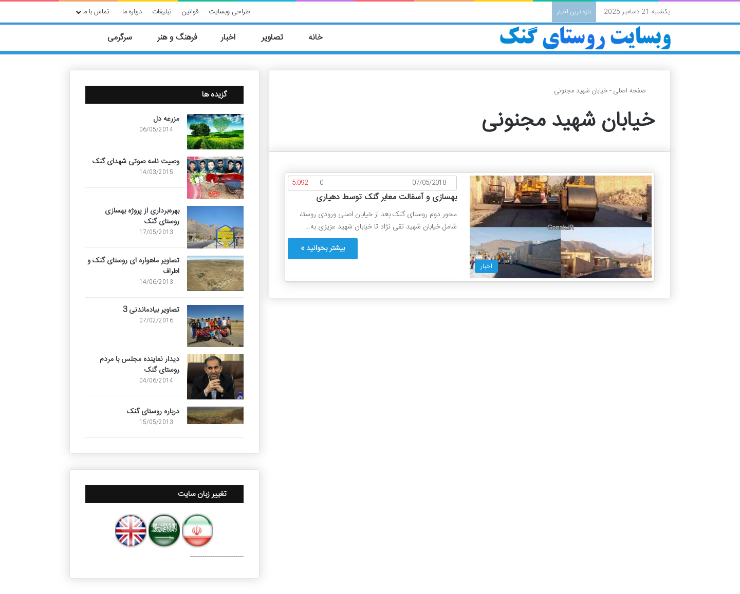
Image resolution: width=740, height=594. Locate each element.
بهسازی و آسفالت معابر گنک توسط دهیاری (386, 197)
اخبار (234, 38)
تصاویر (278, 38)
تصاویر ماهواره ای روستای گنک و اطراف (133, 266)
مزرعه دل (166, 119)
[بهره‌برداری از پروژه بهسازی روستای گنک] (215, 227)
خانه (321, 38)
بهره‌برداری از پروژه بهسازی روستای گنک (142, 216)
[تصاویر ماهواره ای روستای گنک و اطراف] (215, 273)
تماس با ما (95, 11)
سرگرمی (125, 38)
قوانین (190, 11)
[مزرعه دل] (215, 131)
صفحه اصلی (634, 91)
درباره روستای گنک (153, 412)
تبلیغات (162, 11)
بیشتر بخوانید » (323, 248)
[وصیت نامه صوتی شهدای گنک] (215, 178)
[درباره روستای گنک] (215, 415)
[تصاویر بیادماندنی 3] (215, 326)
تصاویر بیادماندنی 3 (151, 310)
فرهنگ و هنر (182, 38)
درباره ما (132, 11)
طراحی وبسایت (229, 11)
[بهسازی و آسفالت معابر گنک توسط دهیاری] (561, 227)
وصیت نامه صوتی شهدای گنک (135, 162)
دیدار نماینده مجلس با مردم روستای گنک (139, 364)
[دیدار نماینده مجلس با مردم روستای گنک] (215, 376)
